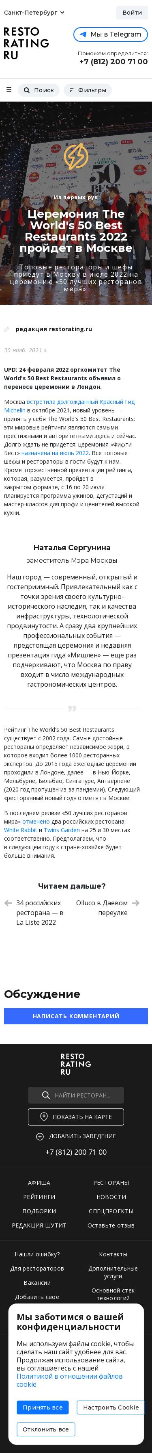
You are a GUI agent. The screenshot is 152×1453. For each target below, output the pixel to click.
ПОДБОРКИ (39, 1211)
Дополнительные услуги (113, 1272)
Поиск (39, 90)
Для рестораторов (37, 1268)
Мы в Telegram (110, 34)
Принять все (43, 1407)
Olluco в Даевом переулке (108, 907)
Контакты (113, 1254)
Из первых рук (76, 197)
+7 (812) (76, 1152)
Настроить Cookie (111, 1407)
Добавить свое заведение (37, 1300)
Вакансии (37, 1282)
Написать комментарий (76, 1016)
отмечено (36, 821)
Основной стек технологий (113, 1294)
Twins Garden (62, 830)
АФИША (39, 1182)
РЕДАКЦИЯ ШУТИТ (39, 1225)
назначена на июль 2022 (55, 453)
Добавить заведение (82, 1136)
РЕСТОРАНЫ (111, 1182)
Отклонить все (46, 1429)
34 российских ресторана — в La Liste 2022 (34, 912)
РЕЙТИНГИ (39, 1197)
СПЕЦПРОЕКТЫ (111, 1211)
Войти (132, 12)
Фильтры (87, 90)
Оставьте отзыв (111, 1225)
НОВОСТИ (111, 1197)
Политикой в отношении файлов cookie (70, 1380)
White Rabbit (20, 830)
